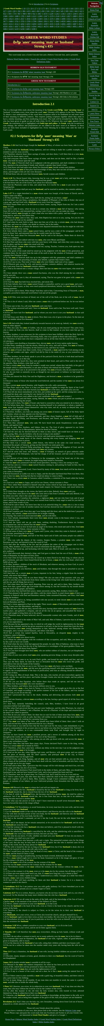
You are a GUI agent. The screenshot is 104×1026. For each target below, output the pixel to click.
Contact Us (94, 102)
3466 (57, 19)
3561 (81, 19)
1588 (5, 16)
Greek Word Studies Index (58, 59)
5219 (16, 29)
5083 (5, 29)
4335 (52, 24)
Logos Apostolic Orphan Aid (94, 34)
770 (14, 14)
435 (28, 11)
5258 (22, 29)
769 (9, 14)
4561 (11, 26)
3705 (22, 21)
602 (76, 11)
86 (58, 8)
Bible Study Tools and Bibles (94, 69)
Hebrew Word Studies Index (18, 59)
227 (4, 11)
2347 (46, 16)
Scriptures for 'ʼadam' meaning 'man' (28, 72)
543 (52, 11)
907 (19, 14)
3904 (40, 21)
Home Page (9, 1019)
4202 (22, 24)
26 (32, 8)
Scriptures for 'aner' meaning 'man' (28, 89)
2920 (5, 19)
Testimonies (94, 117)
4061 (69, 21)
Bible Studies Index (46, 1022)
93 (54, 8)
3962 (57, 21)
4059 (63, 21)
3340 (40, 19)
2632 (63, 16)
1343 (69, 14)
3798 (34, 21)
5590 (34, 29)
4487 (75, 24)
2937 (22, 19)
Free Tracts (94, 121)
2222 (34, 16)
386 (23, 11)
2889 (75, 16)
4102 (81, 21)
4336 (57, 24)
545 (61, 11)
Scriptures (54, 4)
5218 (11, 29)
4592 (28, 26)
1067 (39, 14)
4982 (69, 26)
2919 (81, 16)
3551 (69, 19)
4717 (63, 26)
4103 (5, 24)
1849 (28, 16)
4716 (57, 26)
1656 (11, 16)
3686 (11, 21)
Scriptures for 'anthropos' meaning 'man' (32, 93)
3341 (46, 19)
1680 (17, 16)
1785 (22, 16)
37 (43, 8)
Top (101, 3)
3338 (34, 19)
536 (47, 11)
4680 (52, 26)
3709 (28, 21)
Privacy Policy (94, 149)
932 (34, 14)
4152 (17, 24)
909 (29, 14)
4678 (46, 26)
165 (66, 8)
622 (81, 11)
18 (24, 8)
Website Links (70, 1010)
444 (33, 11)
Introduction (38, 4)
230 (14, 11)
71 (50, 8)
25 (28, 8)
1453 (81, 14)
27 (35, 8)
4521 (81, 24)
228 (9, 11)
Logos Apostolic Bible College (94, 25)
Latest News (94, 113)
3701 (17, 21)
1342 (63, 14)
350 (18, 11)
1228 (51, 14)
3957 (52, 21)
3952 (46, 21)
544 (57, 11)
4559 (5, 26)
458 (42, 11)
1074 (45, 14)
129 (62, 8)
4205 (40, 24)
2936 (17, 19)
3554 (75, 19)
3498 (63, 19)
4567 (17, 26)
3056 (28, 19)
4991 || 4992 (78, 26)
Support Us (94, 106)
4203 (28, 24)
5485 (28, 29)
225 (81, 8)
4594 (34, 26)
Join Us (94, 109)
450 (38, 11)
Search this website (38, 59)
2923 (11, 19)
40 (47, 8)
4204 (34, 24)
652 (4, 14)
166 (71, 8)
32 (39, 8)
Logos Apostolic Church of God (94, 16)
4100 (75, 21)
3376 (52, 19)
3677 (5, 21)
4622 (40, 26)
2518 (57, 16)
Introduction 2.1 (14, 85)
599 (66, 11)
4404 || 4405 (66, 24)
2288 (40, 16)
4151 (11, 24)
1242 (57, 14)
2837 (69, 16)
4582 (22, 26)
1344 (75, 14)
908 (24, 14)
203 (76, 8)
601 (71, 11)
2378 (52, 16)
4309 (46, 24)
